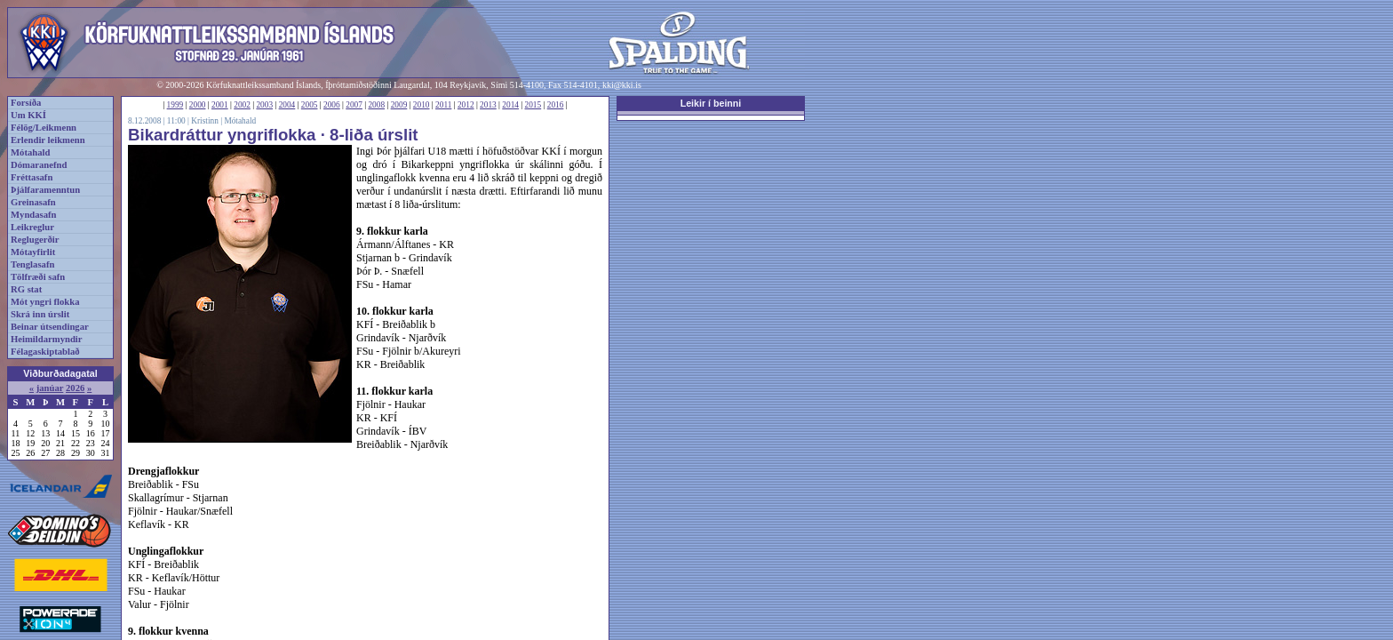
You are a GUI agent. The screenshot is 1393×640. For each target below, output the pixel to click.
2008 (376, 104)
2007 (354, 104)
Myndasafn (34, 215)
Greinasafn (33, 202)
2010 (421, 104)
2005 (309, 104)
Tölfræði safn (38, 277)
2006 (331, 104)
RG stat (26, 289)
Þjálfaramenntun (45, 190)
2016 (555, 104)
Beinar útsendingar (50, 327)
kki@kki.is (621, 85)
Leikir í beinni (711, 103)
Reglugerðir (35, 239)
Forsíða (26, 103)
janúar (50, 388)
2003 (264, 104)
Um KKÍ (28, 115)
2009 (399, 104)
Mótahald (30, 152)
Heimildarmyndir (47, 339)
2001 (219, 104)
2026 (75, 388)
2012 (466, 104)
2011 (443, 104)
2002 (242, 104)
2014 (510, 104)
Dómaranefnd (39, 165)
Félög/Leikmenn (43, 127)
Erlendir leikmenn (48, 140)
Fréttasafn (31, 177)
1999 (175, 104)
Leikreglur (32, 227)
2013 (488, 104)
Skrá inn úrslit (40, 314)
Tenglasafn (32, 264)
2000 (197, 104)
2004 (287, 104)
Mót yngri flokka (45, 302)
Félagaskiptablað (45, 351)
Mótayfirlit (33, 252)
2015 (533, 104)
